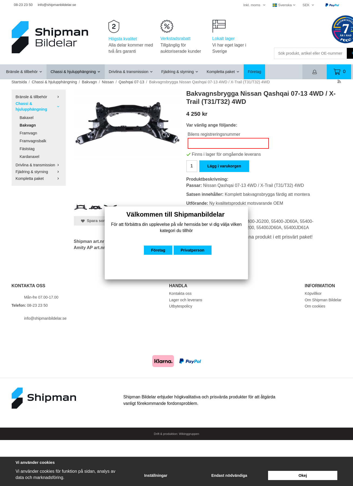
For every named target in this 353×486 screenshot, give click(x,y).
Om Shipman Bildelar (323, 300)
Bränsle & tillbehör (24, 72)
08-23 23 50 (23, 5)
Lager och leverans (185, 300)
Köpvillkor (313, 293)
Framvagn (28, 133)
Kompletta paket (223, 72)
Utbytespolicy (180, 306)
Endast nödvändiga (229, 475)
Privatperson (192, 250)
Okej (303, 475)
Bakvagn (28, 125)
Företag (254, 72)
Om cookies (315, 306)
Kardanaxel (29, 156)
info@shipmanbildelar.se (57, 5)
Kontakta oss (180, 293)
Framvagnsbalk (33, 141)
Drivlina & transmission (131, 72)
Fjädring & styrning (180, 72)
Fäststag (27, 149)
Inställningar (155, 475)
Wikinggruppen (189, 433)
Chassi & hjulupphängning (76, 72)
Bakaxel (27, 117)
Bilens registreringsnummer (214, 134)
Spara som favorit (100, 221)
